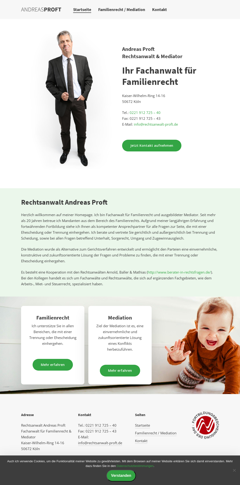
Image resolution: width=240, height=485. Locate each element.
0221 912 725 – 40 (145, 112)
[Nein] (234, 470)
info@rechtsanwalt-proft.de (156, 124)
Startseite (142, 425)
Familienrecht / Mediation (155, 433)
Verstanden (121, 475)
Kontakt (141, 440)
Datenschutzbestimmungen (135, 466)
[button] (151, 145)
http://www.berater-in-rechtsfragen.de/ (179, 272)
